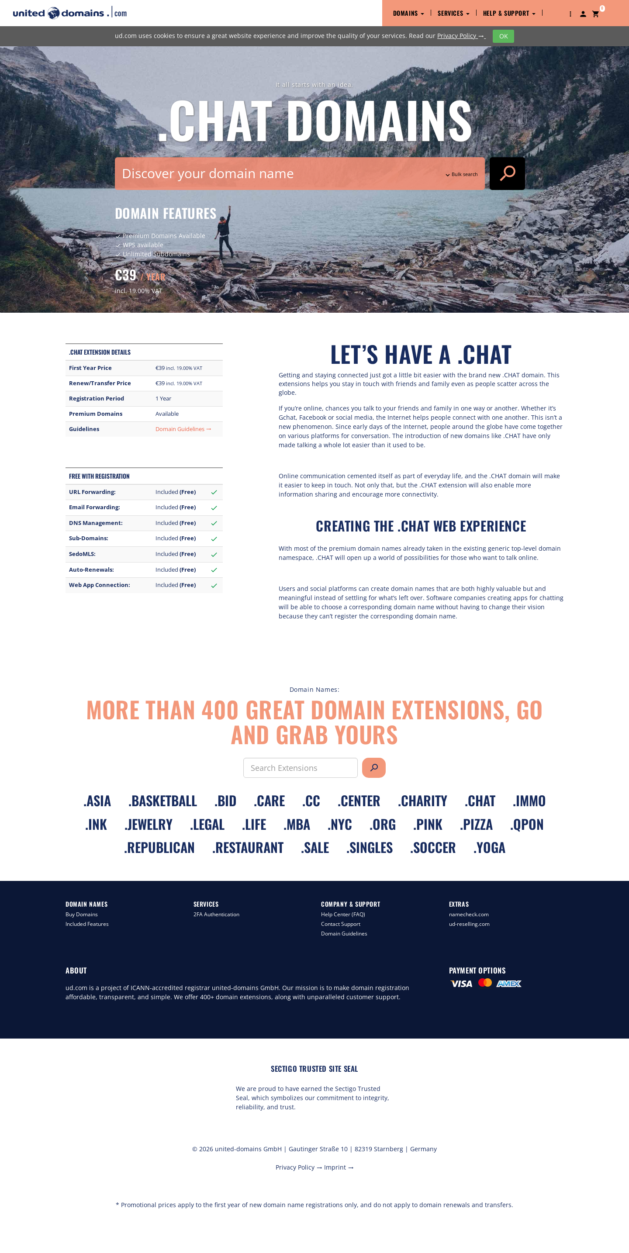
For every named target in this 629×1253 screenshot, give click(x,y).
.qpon (527, 824)
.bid (225, 800)
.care (269, 800)
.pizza (476, 824)
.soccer (433, 847)
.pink (427, 824)
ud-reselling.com (469, 924)
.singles (369, 847)
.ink (96, 824)
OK (503, 36)
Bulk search (461, 174)
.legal (207, 824)
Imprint (339, 1167)
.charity (422, 800)
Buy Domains (82, 914)
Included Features (87, 924)
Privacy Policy (461, 35)
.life (254, 824)
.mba (296, 824)
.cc (311, 800)
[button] (570, 13)
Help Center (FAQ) (343, 914)
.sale (315, 847)
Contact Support (340, 924)
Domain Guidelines (183, 429)
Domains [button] (409, 12)
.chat (480, 800)
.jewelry (148, 824)
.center (359, 800)
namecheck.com (469, 914)
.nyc (340, 824)
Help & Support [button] (509, 12)
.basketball (162, 800)
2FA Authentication (216, 914)
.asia (97, 800)
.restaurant (247, 847)
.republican (159, 847)
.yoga (489, 847)
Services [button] (453, 12)
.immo (529, 800)
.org (383, 824)
